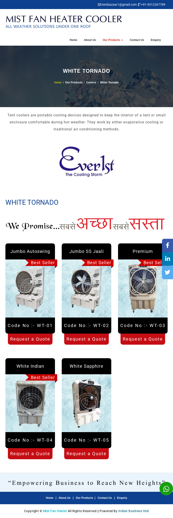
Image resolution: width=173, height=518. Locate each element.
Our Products (113, 40)
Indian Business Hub (133, 511)
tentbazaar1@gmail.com (119, 4)
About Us (90, 40)
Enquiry (156, 40)
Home (73, 40)
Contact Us (137, 40)
